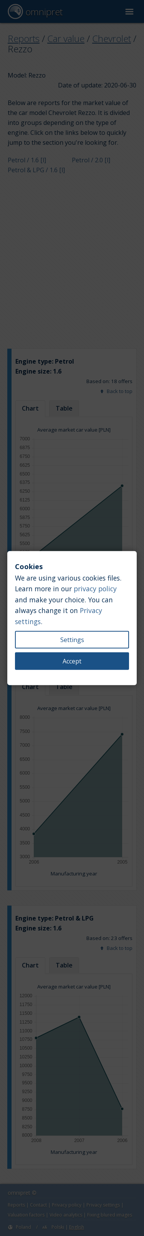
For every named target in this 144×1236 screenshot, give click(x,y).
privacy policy (95, 588)
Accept (72, 661)
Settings (72, 639)
